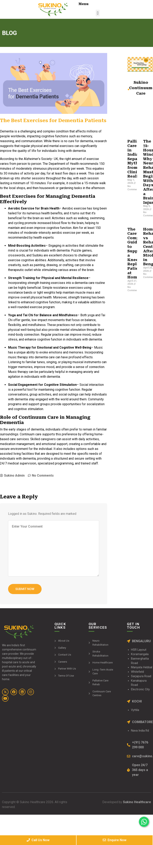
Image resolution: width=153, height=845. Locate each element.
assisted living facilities (17, 454)
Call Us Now (38, 840)
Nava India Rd (140, 730)
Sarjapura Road (141, 676)
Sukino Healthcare (136, 802)
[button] (98, 13)
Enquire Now (114, 840)
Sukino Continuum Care (140, 87)
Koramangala (140, 654)
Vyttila (135, 710)
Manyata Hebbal (141, 667)
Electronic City (140, 689)
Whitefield (137, 672)
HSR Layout (138, 649)
